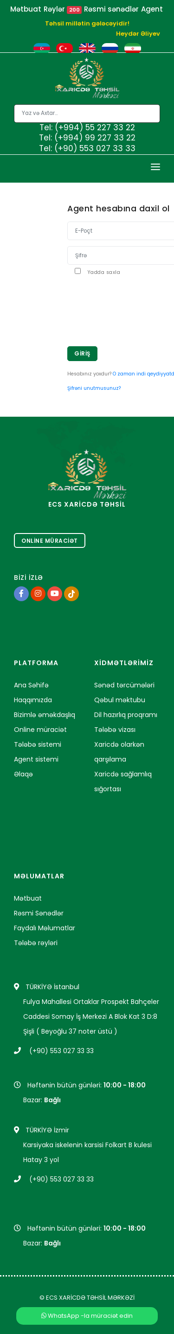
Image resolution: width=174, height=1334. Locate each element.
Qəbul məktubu (119, 700)
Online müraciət (40, 729)
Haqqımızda (33, 700)
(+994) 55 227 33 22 (95, 127)
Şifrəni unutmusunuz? (94, 388)
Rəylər (63, 9)
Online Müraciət (49, 541)
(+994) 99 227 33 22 (94, 137)
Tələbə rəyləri (36, 942)
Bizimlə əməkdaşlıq (44, 714)
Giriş (82, 353)
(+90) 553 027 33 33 (94, 148)
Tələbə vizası (114, 729)
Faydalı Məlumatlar (44, 928)
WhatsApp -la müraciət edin (87, 1315)
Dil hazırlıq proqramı (125, 714)
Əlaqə (23, 774)
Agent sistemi (36, 759)
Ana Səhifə (31, 685)
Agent (152, 9)
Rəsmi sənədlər (111, 9)
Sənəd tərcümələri (124, 685)
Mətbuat (25, 9)
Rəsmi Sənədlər (39, 913)
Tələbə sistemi (37, 744)
